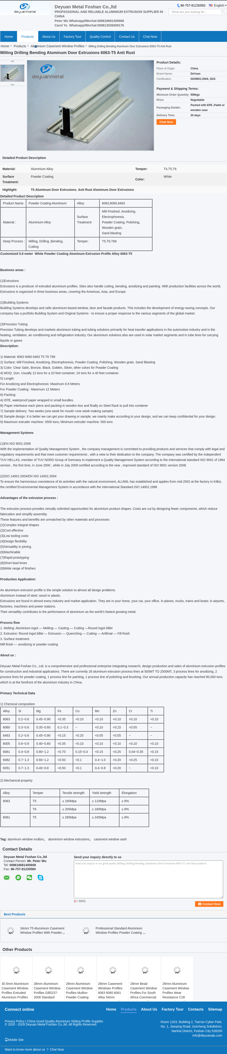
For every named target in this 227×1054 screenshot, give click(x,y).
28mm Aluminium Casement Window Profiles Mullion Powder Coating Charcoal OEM (79, 993)
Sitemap (215, 1009)
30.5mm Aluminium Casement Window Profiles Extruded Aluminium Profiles (15, 990)
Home (9, 36)
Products (27, 36)
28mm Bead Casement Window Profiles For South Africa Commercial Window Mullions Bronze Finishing (143, 995)
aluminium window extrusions (68, 839)
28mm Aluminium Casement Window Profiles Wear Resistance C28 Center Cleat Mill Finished (175, 995)
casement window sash (110, 839)
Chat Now (150, 36)
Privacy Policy (14, 1021)
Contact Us (127, 36)
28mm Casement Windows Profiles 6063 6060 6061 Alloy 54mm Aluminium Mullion (111, 993)
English (219, 5)
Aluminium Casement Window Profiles (58, 46)
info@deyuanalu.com (207, 1035)
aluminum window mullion (25, 839)
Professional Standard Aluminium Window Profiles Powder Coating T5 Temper (121, 932)
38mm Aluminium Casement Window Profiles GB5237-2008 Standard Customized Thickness (47, 995)
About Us (49, 36)
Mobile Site (14, 1040)
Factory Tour (72, 36)
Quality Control (100, 36)
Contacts (195, 1009)
